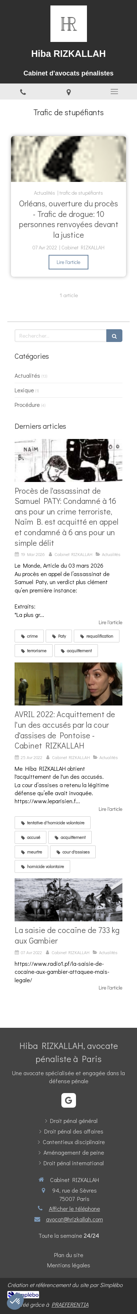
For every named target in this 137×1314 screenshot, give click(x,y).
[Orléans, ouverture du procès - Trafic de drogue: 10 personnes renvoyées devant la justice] (68, 159)
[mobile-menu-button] (114, 91)
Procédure (27, 404)
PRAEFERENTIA (70, 1304)
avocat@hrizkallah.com (74, 1219)
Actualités (27, 375)
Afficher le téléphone (74, 1208)
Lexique (24, 390)
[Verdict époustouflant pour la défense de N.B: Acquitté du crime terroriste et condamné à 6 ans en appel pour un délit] (68, 460)
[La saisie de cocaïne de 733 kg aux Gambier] (68, 899)
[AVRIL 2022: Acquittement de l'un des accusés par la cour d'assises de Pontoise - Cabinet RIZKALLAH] (68, 683)
